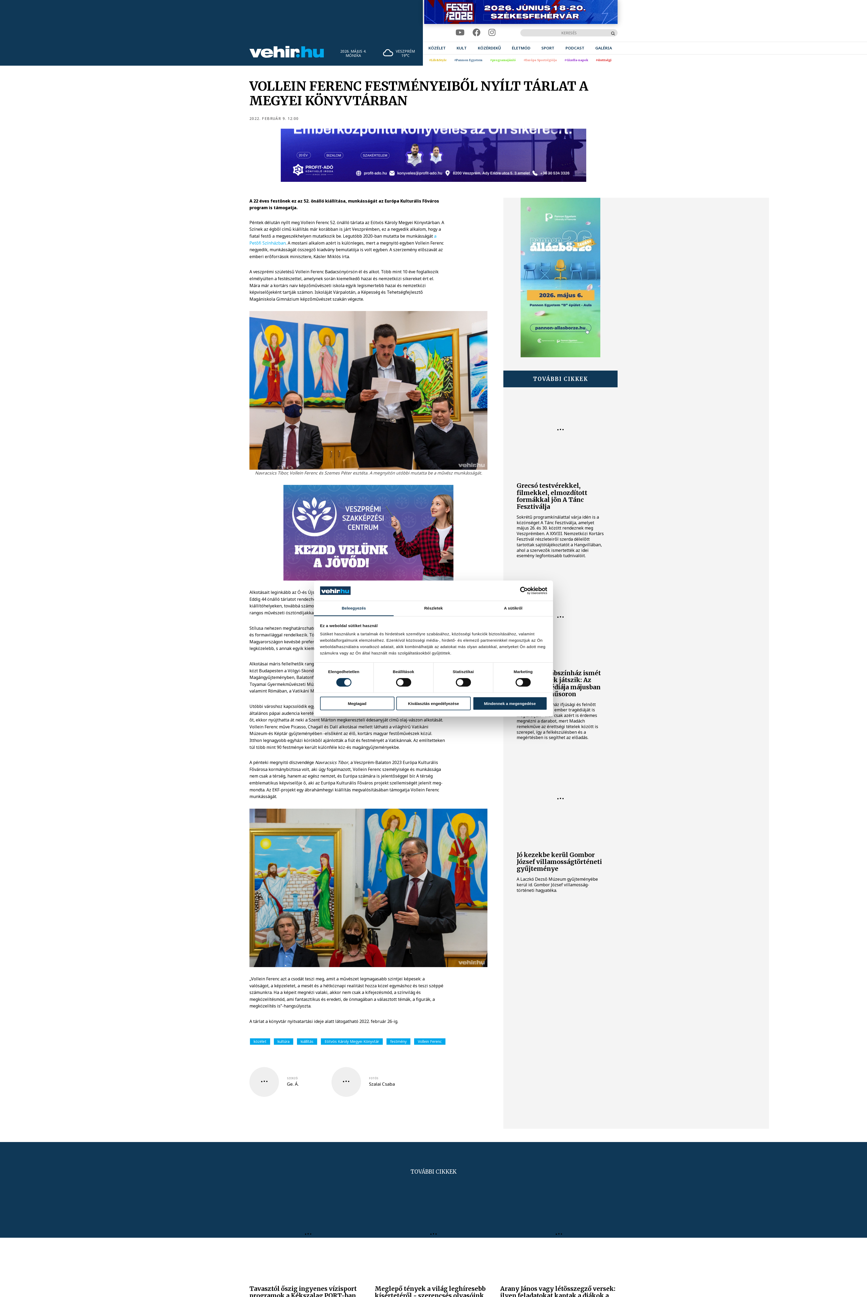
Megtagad (357, 703)
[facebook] (477, 32)
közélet (260, 1041)
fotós (373, 1078)
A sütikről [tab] (513, 608)
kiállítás (307, 1041)
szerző (292, 1078)
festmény (398, 1041)
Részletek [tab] (433, 608)
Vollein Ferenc (430, 1041)
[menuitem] (437, 48)
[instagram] (491, 32)
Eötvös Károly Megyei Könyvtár (352, 1041)
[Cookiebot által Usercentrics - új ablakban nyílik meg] (524, 591)
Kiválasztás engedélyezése (433, 703)
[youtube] (460, 32)
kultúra (284, 1041)
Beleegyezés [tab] (354, 608)
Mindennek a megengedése (510, 703)
